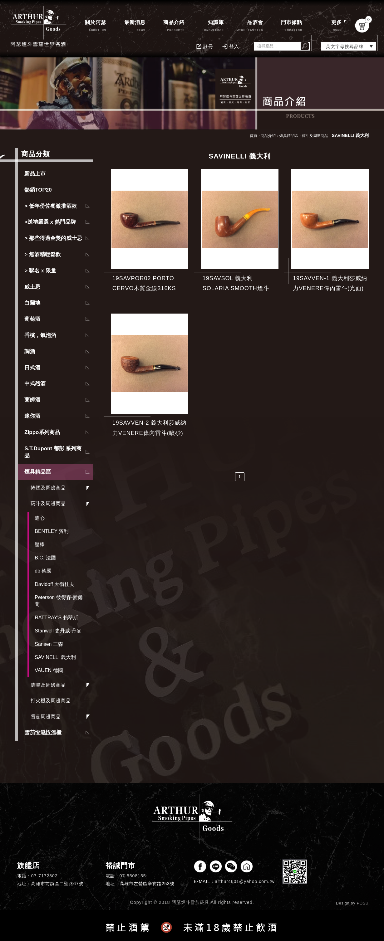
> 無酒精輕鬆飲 (42, 254)
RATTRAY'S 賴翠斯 (56, 617)
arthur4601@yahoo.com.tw (244, 881)
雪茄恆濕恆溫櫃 (43, 732)
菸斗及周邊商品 (48, 503)
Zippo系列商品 (42, 432)
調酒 (29, 351)
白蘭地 (32, 303)
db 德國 (43, 570)
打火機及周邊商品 (51, 700)
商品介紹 (268, 136)
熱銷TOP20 (38, 190)
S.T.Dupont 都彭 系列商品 (52, 452)
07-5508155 (133, 875)
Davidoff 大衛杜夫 (54, 584)
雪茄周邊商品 (46, 716)
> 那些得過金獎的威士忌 (53, 238)
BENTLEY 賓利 (52, 531)
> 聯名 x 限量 (40, 271)
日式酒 (32, 368)
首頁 (253, 136)
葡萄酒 (32, 319)
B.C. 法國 (45, 557)
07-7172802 (44, 875)
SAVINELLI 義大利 (55, 657)
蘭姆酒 (32, 400)
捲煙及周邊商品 (48, 487)
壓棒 (40, 544)
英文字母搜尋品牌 (344, 46)
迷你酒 (32, 416)
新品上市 (35, 174)
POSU (363, 903)
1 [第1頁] (240, 476)
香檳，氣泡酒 (40, 335)
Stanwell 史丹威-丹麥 (58, 630)
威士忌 (32, 287)
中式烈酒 (35, 384)
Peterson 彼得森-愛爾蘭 (59, 601)
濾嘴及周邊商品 (48, 685)
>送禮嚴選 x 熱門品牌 (50, 222)
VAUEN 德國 (49, 670)
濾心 (40, 518)
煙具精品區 (37, 472)
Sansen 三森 (49, 644)
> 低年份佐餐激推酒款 (50, 206)
